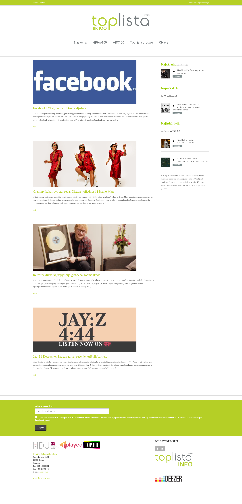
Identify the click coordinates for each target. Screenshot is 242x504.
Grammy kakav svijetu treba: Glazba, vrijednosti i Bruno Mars (73, 191)
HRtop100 (100, 42)
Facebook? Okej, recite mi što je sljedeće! (60, 108)
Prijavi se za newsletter (44, 406)
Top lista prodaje (141, 42)
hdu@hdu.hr (43, 472)
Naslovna (80, 42)
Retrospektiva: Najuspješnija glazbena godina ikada (66, 275)
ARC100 (118, 42)
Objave (163, 42)
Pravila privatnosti (42, 478)
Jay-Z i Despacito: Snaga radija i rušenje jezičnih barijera (70, 356)
